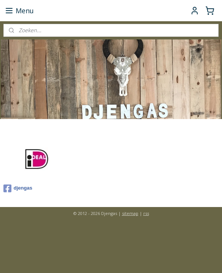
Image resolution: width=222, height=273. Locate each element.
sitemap (130, 213)
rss (146, 213)
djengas (17, 188)
